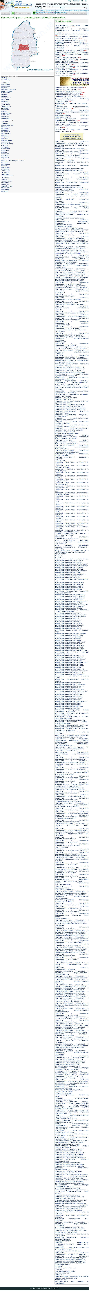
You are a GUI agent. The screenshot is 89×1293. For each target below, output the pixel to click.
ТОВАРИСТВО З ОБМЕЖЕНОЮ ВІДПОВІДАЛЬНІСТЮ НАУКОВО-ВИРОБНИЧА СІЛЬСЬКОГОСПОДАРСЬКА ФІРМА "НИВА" (71, 1057)
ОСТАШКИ (5, 147)
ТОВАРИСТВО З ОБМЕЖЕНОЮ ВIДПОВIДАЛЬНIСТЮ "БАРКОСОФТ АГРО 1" (71, 142)
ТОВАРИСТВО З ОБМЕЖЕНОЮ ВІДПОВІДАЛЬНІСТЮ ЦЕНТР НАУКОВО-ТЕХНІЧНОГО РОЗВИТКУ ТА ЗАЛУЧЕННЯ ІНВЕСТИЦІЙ (71, 195)
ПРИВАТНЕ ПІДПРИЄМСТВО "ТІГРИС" (67, 1064)
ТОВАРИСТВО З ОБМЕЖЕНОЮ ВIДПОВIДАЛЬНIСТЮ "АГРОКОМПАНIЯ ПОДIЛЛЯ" (71, 307)
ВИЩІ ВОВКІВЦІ (6, 91)
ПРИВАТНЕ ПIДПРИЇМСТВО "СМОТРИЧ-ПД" (69, 406)
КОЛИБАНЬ (5, 116)
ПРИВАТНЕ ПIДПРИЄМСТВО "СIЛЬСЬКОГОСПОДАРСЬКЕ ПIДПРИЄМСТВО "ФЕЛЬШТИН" (71, 1244)
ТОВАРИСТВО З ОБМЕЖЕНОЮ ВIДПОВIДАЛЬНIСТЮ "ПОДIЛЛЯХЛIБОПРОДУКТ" (71, 315)
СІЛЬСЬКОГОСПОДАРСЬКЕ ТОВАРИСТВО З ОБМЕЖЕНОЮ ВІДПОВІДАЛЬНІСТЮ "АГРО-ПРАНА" (71, 964)
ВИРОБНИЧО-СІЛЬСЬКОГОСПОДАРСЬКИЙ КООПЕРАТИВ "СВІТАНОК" (69, 1090)
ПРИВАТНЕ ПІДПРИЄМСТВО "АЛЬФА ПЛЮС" (70, 1062)
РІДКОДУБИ (5, 157)
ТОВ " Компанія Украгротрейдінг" (65, 1271)
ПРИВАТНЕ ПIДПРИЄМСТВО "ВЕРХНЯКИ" (69, 1210)
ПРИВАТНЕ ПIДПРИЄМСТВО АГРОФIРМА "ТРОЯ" (71, 1200)
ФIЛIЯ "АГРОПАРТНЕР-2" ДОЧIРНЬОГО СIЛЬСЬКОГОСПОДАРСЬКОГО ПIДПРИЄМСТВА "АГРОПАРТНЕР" (71, 541)
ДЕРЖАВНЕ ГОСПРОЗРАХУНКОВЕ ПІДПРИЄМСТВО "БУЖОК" (71, 1099)
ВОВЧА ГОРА (5, 93)
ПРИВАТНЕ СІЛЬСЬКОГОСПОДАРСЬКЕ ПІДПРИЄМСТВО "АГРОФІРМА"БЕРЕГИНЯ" (71, 429)
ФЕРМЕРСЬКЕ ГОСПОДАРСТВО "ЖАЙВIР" (69, 603)
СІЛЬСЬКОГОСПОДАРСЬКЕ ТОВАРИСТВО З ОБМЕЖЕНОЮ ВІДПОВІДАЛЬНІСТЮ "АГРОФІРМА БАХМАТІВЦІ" (71, 1005)
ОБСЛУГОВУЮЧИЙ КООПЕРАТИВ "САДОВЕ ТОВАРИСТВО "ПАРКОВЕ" (71, 1146)
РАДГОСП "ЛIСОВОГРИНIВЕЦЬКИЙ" (67, 433)
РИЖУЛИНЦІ (5, 164)
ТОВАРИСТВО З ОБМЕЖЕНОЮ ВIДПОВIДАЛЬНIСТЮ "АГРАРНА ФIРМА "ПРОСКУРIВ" (71, 173)
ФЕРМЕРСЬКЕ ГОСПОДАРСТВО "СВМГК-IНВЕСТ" (71, 671)
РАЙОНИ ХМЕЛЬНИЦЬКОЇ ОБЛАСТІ (13, 160)
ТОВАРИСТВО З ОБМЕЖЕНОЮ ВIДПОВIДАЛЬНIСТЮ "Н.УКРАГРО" (71, 875)
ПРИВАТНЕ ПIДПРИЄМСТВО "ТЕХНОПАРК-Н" (70, 1061)
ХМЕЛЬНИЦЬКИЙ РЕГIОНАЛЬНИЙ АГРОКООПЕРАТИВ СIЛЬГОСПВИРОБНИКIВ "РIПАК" (71, 754)
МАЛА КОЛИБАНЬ (7, 125)
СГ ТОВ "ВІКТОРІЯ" (61, 961)
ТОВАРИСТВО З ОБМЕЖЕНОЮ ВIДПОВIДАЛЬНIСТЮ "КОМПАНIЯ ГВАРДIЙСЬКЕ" (71, 849)
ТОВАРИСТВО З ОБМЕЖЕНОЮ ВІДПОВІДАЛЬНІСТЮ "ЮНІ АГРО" (71, 302)
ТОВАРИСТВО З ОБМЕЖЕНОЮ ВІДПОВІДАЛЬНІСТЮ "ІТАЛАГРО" (71, 863)
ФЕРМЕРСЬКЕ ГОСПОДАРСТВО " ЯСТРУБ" (69, 560)
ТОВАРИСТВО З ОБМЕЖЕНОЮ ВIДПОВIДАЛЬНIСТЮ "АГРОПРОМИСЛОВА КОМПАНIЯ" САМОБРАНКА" (71, 772)
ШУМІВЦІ (4, 191)
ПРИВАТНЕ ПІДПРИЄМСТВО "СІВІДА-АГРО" (69, 367)
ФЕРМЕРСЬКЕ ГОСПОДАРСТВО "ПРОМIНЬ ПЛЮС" (71, 662)
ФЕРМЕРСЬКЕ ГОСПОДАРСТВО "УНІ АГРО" (69, 1227)
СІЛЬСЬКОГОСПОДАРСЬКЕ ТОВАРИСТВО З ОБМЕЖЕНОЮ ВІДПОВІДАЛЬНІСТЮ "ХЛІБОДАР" (71, 1031)
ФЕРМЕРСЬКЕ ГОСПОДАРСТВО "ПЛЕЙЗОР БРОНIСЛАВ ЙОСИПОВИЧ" (71, 653)
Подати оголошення (22, 13)
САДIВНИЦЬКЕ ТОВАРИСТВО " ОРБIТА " (68, 93)
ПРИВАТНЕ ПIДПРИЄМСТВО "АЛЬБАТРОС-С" (70, 1152)
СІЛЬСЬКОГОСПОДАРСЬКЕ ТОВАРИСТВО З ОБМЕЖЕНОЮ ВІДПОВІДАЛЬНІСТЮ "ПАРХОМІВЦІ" (71, 290)
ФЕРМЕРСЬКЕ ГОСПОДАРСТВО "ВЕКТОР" (69, 589)
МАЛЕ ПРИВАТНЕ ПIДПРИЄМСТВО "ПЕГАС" (69, 1142)
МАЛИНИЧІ (5, 128)
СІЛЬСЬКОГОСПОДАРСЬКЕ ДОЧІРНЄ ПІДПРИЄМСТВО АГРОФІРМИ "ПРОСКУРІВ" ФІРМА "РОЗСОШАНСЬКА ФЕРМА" (71, 441)
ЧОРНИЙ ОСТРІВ (6, 186)
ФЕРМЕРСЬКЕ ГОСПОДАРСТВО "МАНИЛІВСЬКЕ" (71, 856)
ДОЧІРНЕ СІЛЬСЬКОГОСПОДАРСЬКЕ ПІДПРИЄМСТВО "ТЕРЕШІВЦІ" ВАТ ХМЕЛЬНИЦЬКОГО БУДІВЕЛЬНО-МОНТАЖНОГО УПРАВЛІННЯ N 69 (71, 1126)
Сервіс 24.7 (58, 1269)
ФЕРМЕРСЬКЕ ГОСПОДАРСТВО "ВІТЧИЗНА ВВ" (70, 1203)
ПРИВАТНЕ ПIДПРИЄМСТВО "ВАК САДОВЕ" (69, 1154)
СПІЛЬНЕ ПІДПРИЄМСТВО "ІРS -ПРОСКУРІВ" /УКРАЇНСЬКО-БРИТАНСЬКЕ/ (71, 534)
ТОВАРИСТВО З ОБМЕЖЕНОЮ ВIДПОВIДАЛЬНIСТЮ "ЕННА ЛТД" (71, 841)
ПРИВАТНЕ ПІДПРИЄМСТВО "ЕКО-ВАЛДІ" (69, 1173)
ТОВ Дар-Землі (59, 1275)
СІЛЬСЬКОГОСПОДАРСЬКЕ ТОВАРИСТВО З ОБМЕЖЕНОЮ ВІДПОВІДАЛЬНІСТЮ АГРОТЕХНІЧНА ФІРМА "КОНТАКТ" (71, 804)
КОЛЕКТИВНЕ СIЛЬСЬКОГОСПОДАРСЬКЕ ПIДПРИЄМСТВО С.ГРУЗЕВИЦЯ (71, 392)
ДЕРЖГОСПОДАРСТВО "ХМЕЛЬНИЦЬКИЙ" (69, 228)
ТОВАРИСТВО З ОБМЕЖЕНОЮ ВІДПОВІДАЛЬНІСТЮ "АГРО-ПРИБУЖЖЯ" (71, 941)
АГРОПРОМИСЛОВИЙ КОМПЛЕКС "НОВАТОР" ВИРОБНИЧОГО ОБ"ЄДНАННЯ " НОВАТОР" (71, 230)
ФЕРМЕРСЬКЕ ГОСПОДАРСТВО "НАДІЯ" (68, 644)
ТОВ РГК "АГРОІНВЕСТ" (63, 847)
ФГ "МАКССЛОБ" (60, 554)
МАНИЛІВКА (5, 130)
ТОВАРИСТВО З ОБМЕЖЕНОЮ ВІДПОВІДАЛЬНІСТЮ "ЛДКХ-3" (71, 295)
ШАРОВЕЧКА (5, 188)
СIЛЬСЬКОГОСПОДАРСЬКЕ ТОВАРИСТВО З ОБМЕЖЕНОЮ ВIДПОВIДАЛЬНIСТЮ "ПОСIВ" (71, 921)
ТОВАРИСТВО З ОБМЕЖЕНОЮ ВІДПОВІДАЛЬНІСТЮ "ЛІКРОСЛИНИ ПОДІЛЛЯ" (71, 1257)
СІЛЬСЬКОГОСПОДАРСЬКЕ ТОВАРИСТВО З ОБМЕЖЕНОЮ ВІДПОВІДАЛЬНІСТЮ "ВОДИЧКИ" (71, 977)
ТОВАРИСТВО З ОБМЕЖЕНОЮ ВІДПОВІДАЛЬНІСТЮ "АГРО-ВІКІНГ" (71, 319)
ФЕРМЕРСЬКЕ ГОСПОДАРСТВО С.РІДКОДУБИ (70, 720)
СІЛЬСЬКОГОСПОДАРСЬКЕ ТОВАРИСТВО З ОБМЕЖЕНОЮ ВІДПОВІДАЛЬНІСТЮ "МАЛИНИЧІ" (71, 1045)
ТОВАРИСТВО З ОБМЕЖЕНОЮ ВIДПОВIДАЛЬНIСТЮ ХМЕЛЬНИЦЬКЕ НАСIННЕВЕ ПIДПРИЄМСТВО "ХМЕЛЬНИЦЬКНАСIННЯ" (71, 222)
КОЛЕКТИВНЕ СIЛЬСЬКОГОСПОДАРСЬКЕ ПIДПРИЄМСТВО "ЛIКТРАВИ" (71, 1138)
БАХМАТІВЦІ (5, 84)
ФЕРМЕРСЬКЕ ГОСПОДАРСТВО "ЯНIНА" (68, 703)
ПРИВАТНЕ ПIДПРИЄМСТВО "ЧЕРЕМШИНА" (69, 1164)
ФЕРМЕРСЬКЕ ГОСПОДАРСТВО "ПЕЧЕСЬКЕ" (69, 649)
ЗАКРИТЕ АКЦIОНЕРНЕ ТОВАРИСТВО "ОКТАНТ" (71, 923)
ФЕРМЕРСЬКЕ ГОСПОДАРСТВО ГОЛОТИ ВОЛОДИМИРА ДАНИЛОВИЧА (71, 710)
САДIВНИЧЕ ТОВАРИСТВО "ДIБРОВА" (67, 95)
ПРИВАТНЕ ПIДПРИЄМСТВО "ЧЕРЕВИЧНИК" (70, 789)
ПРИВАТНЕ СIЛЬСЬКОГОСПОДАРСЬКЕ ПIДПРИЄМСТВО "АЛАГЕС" (71, 419)
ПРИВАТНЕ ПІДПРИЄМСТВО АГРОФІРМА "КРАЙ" (71, 1174)
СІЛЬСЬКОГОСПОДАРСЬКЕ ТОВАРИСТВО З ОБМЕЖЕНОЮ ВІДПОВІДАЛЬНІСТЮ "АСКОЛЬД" (71, 948)
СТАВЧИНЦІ (5, 169)
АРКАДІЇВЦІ (5, 82)
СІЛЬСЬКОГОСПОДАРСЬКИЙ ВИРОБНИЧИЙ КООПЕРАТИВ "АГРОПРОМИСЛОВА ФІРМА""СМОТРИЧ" (71, 446)
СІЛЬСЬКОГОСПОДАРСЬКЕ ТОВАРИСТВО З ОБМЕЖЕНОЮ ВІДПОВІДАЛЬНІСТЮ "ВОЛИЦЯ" (71, 985)
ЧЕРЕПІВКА (5, 183)
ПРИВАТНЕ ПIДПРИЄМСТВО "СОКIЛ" (67, 1195)
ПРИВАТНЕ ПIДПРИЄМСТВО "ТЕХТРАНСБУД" (70, 1196)
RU (86, 1)
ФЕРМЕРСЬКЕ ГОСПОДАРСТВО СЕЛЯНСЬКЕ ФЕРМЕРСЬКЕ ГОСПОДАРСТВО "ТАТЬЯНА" (71, 726)
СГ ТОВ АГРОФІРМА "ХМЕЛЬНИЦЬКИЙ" (68, 1001)
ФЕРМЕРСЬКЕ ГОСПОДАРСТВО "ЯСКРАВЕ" (69, 706)
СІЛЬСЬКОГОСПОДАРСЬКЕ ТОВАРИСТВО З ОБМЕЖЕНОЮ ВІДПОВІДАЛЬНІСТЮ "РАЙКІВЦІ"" (71, 892)
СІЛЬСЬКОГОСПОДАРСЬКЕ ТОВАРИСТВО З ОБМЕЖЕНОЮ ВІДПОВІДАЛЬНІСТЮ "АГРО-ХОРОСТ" (71, 1191)
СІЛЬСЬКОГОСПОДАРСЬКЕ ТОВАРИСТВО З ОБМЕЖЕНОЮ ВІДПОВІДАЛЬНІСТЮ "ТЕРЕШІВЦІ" (71, 1024)
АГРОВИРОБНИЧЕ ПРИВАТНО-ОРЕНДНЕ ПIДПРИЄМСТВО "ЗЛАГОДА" (71, 1185)
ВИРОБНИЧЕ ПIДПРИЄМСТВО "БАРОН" (68, 1066)
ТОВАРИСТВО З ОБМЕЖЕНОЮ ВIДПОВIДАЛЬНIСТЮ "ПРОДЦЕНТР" (71, 792)
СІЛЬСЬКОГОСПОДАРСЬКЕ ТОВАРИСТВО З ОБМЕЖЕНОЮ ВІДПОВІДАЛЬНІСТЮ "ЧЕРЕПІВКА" (71, 1038)
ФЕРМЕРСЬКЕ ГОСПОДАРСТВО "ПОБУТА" (69, 170)
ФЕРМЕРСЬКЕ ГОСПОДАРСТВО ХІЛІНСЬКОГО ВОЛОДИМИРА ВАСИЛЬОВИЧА (71, 729)
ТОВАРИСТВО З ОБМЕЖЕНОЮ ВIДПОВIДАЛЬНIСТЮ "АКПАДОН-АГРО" (71, 907)
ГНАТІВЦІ (4, 101)
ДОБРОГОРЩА (6, 106)
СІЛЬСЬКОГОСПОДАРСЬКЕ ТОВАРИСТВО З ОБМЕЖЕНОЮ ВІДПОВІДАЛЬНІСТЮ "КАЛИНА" (71, 347)
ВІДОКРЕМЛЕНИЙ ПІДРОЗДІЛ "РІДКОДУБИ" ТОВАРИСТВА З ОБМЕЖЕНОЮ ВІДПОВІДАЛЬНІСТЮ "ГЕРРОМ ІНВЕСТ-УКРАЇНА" (71, 1079)
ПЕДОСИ (4, 152)
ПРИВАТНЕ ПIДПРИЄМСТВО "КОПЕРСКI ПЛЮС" (71, 1261)
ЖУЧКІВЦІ (4, 108)
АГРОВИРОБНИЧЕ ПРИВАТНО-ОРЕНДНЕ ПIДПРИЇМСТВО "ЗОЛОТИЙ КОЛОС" (71, 1068)
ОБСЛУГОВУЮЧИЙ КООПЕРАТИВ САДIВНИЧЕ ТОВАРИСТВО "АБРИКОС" (71, 67)
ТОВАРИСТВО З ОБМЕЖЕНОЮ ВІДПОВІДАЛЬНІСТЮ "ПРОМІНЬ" (71, 1021)
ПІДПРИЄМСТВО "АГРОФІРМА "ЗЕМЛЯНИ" (69, 1149)
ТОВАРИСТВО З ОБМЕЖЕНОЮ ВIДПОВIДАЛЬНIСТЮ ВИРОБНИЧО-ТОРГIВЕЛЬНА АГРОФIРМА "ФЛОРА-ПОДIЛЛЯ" (71, 816)
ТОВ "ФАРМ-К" (60, 925)
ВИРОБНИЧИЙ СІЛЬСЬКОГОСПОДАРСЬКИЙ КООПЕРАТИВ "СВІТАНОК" (71, 1087)
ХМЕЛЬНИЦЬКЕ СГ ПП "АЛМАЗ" (65, 750)
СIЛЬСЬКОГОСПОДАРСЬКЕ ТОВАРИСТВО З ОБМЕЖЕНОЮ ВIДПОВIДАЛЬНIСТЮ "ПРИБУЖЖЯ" (71, 352)
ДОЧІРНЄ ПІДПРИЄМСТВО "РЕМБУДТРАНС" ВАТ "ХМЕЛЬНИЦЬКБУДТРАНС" (71, 1121)
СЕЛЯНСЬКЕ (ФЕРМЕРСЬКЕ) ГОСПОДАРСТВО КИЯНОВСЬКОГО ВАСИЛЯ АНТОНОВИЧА (71, 524)
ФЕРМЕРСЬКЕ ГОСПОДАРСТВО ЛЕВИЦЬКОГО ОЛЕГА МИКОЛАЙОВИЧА (71, 717)
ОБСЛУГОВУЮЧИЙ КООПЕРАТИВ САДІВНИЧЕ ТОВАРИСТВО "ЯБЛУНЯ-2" (71, 74)
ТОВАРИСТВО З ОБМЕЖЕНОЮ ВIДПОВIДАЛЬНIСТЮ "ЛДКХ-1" (71, 838)
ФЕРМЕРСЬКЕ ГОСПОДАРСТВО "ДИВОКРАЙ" (70, 598)
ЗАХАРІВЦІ (5, 110)
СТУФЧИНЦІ (5, 171)
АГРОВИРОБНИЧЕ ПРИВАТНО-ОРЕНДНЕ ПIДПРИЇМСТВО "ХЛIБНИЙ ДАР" (71, 375)
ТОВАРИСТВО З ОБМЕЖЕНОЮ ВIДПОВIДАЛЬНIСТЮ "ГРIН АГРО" (71, 799)
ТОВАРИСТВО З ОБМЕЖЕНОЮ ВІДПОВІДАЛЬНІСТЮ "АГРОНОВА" (71, 1014)
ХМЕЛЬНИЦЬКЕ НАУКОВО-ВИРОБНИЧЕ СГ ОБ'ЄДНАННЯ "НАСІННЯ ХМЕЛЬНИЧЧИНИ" (71, 748)
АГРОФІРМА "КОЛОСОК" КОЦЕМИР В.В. (68, 1071)
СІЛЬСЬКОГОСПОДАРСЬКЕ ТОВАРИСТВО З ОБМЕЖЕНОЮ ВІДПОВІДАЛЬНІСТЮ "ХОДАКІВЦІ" (71, 276)
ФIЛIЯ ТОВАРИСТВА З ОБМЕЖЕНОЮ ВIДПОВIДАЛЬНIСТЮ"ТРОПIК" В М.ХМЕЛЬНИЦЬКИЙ (71, 100)
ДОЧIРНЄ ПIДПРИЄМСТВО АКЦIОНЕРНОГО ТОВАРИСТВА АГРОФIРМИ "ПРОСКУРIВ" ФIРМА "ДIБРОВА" (71, 54)
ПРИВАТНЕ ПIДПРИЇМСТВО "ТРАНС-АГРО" (69, 370)
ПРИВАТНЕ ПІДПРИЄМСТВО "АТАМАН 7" (68, 1171)
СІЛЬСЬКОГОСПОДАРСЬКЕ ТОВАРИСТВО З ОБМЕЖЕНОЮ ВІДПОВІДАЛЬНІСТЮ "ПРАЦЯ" (71, 951)
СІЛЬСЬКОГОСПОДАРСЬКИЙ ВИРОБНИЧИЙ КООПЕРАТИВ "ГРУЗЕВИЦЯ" (71, 900)
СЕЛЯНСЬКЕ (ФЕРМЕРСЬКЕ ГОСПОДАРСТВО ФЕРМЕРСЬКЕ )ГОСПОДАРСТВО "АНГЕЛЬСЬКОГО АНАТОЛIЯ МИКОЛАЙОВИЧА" (71, 360)
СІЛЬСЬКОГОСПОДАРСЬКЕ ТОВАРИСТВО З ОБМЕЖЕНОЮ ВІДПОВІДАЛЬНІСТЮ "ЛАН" (71, 989)
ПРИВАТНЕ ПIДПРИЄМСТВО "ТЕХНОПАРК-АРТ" (71, 372)
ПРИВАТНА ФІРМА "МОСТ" (64, 399)
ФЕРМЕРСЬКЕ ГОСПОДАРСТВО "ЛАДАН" (68, 623)
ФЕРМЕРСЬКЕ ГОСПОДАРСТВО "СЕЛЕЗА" (69, 672)
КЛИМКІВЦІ (5, 115)
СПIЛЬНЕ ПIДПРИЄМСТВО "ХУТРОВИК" (68, 801)
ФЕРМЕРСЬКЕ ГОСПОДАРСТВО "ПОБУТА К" (69, 655)
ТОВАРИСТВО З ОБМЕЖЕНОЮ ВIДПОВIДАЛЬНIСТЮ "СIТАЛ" (71, 234)
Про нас (32, 1288)
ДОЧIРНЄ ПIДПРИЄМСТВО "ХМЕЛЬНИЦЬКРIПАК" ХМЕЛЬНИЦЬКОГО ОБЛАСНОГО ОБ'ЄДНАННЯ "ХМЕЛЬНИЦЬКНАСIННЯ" (71, 1111)
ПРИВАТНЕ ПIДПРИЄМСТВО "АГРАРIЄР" (68, 1151)
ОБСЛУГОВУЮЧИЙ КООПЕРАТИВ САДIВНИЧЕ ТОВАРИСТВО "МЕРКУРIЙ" (71, 70)
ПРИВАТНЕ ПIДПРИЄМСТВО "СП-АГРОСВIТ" (70, 218)
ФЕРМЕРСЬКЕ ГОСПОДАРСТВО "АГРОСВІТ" (69, 569)
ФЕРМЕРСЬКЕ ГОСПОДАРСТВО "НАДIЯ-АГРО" (70, 642)
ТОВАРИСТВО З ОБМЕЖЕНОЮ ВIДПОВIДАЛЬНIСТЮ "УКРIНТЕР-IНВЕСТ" (71, 203)
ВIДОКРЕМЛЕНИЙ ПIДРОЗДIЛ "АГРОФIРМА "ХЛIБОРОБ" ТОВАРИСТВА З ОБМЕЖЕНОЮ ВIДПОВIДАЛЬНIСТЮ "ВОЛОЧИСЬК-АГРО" (71, 1074)
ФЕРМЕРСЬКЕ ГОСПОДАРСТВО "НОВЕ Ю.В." (70, 645)
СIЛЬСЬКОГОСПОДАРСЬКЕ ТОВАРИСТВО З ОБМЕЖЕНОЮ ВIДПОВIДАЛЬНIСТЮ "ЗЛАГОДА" (71, 1017)
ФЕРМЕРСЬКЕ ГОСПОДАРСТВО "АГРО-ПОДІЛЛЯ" (71, 566)
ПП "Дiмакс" (59, 1266)
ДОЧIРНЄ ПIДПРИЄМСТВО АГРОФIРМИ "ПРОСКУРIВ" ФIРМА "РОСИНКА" (71, 119)
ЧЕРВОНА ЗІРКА (6, 181)
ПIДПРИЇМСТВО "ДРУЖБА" (64, 1049)
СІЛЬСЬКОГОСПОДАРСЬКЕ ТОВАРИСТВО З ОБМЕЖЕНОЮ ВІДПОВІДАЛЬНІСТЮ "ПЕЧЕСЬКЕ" (71, 934)
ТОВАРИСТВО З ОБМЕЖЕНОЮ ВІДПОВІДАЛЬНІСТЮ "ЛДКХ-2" (71, 927)
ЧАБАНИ (4, 179)
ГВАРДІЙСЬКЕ (6, 98)
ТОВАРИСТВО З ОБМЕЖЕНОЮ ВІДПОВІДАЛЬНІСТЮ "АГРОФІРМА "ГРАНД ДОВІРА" (71, 915)
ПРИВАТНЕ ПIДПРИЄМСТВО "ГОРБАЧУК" (68, 1156)
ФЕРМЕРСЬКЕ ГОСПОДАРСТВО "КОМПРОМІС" (70, 616)
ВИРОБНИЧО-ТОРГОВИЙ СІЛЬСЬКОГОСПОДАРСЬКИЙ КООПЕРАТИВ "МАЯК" (71, 1094)
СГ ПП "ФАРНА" (60, 460)
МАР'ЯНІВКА (5, 132)
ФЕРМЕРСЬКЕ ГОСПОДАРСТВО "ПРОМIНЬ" (69, 664)
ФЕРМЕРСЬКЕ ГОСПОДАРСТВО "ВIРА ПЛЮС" (70, 148)
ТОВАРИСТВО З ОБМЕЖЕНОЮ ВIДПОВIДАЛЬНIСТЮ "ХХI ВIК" (71, 780)
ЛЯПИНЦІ (4, 123)
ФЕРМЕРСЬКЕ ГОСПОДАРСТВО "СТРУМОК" (69, 686)
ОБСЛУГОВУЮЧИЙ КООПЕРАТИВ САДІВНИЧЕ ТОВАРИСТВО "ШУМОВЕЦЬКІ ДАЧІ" (71, 37)
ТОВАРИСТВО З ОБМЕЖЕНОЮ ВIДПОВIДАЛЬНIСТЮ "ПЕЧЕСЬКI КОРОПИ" (71, 50)
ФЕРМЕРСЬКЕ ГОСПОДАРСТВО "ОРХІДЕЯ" (69, 647)
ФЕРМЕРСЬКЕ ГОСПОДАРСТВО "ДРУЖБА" (69, 599)
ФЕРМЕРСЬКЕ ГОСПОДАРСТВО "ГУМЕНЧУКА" (70, 596)
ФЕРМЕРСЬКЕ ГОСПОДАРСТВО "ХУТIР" (68, 700)
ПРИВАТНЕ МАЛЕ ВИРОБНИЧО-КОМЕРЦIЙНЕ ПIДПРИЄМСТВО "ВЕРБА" (71, 402)
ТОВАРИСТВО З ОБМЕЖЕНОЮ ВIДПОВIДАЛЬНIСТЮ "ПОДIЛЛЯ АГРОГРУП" (71, 312)
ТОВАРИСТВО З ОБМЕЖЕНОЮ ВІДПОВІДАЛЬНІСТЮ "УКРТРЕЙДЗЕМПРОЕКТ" (71, 1253)
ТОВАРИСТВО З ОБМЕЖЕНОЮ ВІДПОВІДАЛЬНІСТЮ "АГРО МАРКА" (71, 844)
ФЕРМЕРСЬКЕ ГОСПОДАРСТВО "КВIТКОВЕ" (69, 606)
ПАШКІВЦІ (5, 150)
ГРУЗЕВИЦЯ (5, 103)
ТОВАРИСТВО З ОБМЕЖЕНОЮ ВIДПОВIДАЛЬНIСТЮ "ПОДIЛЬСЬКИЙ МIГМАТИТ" (71, 829)
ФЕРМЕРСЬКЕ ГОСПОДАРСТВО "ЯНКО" (68, 705)
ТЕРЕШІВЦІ (5, 172)
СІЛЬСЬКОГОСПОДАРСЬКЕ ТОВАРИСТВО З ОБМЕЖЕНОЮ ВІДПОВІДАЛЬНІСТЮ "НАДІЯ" (71, 273)
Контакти (38, 1288)
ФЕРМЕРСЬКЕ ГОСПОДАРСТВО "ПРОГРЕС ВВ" (70, 659)
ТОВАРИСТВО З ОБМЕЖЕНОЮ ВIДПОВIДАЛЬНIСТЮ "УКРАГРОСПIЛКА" (71, 809)
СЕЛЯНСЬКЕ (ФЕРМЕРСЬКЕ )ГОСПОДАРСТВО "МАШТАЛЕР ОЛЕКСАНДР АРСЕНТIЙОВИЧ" (71, 1180)
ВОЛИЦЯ (4, 96)
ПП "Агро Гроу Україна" (62, 1264)
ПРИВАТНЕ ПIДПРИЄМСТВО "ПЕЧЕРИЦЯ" (69, 88)
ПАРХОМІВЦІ (5, 149)
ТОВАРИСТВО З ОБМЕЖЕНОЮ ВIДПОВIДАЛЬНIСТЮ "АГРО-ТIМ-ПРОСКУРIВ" (71, 758)
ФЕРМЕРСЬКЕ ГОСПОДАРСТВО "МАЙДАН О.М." (71, 330)
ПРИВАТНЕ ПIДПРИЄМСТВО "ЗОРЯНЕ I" (68, 1251)
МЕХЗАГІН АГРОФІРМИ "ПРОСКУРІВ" (67, 1144)
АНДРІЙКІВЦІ (5, 79)
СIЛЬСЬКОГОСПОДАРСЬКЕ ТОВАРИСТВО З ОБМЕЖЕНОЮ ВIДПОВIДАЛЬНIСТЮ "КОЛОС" (71, 247)
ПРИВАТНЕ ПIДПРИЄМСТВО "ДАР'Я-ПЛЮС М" (70, 1157)
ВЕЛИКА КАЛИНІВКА (8, 89)
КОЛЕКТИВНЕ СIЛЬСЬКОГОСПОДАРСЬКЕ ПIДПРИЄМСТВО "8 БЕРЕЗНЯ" (71, 1131)
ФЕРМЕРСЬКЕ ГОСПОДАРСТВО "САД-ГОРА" (69, 187)
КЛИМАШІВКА (6, 113)
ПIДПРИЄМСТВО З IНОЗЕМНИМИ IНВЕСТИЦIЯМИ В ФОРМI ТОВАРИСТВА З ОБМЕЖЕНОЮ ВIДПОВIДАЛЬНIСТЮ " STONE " (71, 871)
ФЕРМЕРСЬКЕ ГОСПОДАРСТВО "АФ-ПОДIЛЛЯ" (70, 574)
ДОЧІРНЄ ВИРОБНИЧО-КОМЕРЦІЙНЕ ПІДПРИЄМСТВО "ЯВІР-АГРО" (71, 1116)
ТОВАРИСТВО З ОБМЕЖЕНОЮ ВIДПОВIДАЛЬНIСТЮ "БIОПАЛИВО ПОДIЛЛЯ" (71, 768)
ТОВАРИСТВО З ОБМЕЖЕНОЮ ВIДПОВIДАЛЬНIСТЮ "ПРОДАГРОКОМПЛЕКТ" (71, 356)
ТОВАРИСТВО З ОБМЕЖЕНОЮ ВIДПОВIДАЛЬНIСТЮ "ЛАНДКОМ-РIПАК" (71, 853)
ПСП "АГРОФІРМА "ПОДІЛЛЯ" (65, 432)
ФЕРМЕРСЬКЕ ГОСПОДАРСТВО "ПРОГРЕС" (69, 281)
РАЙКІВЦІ (4, 159)
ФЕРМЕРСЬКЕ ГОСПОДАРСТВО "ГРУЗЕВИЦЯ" (70, 1229)
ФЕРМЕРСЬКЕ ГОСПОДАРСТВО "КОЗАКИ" (69, 608)
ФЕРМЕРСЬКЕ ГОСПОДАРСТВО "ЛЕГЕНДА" (69, 625)
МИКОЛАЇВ (5, 138)
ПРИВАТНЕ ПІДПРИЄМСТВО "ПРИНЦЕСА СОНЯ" (71, 1230)
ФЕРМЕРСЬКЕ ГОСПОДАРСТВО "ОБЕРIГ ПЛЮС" (71, 157)
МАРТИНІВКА (6, 133)
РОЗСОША (4, 166)
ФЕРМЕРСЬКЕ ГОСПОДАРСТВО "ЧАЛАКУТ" (69, 40)
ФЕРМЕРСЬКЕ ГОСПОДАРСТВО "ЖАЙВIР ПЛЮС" (71, 601)
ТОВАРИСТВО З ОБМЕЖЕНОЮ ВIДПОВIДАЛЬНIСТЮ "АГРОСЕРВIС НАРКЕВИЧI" (71, 904)
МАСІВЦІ (4, 135)
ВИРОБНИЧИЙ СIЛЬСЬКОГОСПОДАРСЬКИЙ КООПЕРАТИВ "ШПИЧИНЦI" (71, 1248)
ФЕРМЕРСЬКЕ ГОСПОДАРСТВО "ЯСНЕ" (68, 708)
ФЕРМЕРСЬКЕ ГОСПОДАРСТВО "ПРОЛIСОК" (69, 369)
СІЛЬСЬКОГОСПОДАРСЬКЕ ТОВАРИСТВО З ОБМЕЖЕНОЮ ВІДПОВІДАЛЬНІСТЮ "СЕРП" (71, 992)
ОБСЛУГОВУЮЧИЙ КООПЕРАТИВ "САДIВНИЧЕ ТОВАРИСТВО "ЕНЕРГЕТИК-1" (71, 60)
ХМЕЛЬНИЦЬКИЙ (7, 176)
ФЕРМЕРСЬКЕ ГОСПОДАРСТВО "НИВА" (68, 186)
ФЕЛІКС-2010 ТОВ (61, 1280)
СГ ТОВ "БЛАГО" (60, 342)
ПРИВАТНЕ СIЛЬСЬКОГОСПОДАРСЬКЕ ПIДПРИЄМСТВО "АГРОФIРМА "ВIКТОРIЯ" (71, 1177)
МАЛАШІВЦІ (5, 127)
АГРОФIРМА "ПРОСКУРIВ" (64, 226)
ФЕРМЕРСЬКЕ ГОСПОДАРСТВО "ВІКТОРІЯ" (69, 584)
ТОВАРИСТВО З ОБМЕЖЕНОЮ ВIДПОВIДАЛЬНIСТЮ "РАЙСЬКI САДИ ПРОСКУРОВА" (71, 45)
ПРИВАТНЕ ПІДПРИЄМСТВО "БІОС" (67, 91)
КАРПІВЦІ (4, 111)
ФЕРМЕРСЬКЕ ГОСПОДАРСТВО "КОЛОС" (68, 613)
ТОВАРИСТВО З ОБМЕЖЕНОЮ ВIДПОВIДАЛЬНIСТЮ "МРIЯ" (71, 159)
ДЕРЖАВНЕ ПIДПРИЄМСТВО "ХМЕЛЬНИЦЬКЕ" (71, 34)
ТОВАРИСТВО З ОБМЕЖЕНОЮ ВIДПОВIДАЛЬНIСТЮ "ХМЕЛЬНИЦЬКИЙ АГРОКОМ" (71, 179)
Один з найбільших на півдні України (72, 136)
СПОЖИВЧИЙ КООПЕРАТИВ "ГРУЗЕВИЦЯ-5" (69, 42)
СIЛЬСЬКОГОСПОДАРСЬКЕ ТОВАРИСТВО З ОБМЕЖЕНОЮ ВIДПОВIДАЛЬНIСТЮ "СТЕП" (71, 269)
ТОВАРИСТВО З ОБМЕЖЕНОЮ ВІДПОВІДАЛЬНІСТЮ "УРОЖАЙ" (71, 344)
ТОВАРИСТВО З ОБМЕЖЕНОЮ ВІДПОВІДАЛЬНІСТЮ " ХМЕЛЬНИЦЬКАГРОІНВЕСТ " (71, 887)
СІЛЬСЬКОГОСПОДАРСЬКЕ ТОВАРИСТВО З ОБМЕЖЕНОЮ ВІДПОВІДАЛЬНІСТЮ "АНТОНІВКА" (71, 338)
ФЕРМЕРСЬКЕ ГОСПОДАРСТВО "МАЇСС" (68, 627)
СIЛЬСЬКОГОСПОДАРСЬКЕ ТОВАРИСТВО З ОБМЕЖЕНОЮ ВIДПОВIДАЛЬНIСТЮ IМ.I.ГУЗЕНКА (71, 981)
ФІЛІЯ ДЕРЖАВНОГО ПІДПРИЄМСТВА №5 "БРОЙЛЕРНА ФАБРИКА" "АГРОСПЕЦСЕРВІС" (71, 551)
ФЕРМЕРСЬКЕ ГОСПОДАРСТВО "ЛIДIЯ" (68, 621)
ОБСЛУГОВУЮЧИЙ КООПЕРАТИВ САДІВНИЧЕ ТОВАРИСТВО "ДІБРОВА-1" (71, 123)
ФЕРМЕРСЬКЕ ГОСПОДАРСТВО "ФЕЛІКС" (69, 696)
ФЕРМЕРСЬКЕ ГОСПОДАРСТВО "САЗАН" (68, 667)
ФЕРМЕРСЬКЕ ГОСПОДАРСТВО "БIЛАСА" (68, 1202)
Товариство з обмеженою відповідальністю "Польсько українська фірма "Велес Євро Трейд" (71, 1277)
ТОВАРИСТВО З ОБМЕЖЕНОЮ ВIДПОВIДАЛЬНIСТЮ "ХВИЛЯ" (71, 968)
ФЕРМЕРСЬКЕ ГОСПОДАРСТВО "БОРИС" (68, 576)
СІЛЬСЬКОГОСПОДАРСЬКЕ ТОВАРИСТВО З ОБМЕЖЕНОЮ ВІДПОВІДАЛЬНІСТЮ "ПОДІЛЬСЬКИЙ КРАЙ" (71, 972)
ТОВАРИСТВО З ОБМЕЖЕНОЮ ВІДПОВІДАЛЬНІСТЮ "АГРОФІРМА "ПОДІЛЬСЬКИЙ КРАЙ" (71, 323)
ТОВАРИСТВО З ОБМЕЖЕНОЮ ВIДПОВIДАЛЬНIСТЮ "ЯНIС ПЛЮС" (71, 866)
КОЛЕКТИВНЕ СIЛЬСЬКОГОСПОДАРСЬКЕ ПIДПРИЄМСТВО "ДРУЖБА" (71, 1134)
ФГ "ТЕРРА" (58, 557)
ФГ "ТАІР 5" (58, 555)
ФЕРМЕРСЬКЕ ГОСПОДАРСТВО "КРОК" (68, 618)
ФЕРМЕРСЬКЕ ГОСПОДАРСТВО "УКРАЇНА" (69, 694)
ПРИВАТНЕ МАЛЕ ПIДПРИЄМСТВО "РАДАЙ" (69, 404)
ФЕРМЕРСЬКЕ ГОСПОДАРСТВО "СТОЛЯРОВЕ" (70, 684)
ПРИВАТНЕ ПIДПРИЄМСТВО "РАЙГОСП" (68, 1208)
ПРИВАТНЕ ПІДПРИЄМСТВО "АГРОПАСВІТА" (70, 304)
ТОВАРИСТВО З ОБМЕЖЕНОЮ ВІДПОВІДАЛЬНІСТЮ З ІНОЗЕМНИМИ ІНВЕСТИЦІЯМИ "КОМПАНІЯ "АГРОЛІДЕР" (71, 879)
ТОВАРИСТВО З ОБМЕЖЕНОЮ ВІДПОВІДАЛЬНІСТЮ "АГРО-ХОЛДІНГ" (71, 944)
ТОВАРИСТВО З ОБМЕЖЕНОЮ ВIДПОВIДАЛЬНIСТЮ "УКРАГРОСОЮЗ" (71, 154)
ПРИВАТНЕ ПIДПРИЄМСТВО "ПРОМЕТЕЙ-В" (69, 1047)
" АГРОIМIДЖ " (60, 331)
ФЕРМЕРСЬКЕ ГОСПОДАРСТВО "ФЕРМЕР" (69, 698)
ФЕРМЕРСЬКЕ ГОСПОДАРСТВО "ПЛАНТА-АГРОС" (71, 650)
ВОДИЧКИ (4, 94)
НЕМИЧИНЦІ (5, 142)
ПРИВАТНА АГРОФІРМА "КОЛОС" (66, 398)
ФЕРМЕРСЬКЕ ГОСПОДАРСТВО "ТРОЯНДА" (69, 693)
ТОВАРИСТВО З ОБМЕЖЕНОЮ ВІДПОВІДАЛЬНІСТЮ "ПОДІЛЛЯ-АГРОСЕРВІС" (71, 761)
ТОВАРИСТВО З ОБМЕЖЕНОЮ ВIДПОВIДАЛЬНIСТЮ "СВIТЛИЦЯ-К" (71, 911)
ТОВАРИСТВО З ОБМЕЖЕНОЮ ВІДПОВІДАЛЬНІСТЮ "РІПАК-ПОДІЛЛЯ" (71, 283)
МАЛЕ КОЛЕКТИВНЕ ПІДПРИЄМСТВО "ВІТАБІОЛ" (71, 1141)
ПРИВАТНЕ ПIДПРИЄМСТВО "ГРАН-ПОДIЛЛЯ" (70, 1259)
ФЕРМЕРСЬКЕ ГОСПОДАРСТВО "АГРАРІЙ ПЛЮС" (71, 564)
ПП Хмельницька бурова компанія (65, 1268)
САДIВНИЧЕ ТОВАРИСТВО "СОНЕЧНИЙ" (68, 96)
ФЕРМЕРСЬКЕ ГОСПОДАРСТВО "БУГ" (67, 577)
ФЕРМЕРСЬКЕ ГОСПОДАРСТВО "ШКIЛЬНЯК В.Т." (71, 701)
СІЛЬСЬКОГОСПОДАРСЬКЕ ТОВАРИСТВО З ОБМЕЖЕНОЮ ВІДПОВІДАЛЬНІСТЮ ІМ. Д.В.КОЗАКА (71, 833)
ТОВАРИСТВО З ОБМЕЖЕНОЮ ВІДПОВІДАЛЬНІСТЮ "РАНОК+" (71, 955)
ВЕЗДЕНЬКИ (5, 88)
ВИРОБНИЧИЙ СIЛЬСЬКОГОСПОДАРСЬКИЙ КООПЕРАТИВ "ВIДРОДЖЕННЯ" (71, 1084)
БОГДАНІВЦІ (5, 86)
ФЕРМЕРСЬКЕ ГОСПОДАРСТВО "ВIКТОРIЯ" (69, 582)
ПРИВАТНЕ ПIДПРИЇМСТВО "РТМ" (66, 89)
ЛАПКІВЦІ (4, 121)
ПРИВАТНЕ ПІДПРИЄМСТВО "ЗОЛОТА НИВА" (70, 409)
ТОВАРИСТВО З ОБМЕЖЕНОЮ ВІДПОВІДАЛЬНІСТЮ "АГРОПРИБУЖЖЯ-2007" (71, 1206)
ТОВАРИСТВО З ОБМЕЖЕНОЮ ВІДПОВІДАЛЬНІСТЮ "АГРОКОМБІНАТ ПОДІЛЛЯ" (71, 812)
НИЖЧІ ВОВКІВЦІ (7, 143)
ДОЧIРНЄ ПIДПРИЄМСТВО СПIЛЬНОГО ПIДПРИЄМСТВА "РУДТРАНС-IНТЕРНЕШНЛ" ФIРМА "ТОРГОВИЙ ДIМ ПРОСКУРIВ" (71, 382)
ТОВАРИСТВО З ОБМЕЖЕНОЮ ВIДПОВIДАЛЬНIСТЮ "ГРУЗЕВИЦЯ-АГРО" (71, 777)
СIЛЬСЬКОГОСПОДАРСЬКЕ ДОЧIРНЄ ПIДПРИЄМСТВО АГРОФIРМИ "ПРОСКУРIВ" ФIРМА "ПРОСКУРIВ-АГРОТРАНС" (71, 436)
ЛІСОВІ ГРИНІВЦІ (7, 120)
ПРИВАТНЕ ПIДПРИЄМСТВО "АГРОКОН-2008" (70, 1263)
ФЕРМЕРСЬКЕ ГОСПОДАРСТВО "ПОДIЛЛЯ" (69, 657)
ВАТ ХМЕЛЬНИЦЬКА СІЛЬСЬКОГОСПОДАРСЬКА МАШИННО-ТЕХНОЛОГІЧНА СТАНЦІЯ (71, 252)
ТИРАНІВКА (5, 174)
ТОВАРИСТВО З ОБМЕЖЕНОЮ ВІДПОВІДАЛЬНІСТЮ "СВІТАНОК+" (71, 958)
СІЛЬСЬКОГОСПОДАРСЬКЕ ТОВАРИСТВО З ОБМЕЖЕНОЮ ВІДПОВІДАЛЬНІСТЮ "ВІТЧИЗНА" (71, 241)
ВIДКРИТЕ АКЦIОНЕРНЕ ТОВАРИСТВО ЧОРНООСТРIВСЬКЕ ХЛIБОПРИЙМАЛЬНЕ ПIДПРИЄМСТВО (71, 265)
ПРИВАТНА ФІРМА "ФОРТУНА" (65, 1198)
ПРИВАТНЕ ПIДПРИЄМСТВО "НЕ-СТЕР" (68, 1163)
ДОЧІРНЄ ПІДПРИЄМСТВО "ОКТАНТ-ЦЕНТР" (70, 250)
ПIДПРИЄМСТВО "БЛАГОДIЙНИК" (66, 1232)
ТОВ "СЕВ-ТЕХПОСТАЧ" (63, 1273)
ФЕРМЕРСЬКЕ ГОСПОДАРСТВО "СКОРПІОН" (69, 674)
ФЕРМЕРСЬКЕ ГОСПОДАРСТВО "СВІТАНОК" (69, 669)
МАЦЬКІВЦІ (5, 137)
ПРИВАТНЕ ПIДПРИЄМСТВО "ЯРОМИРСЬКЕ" (70, 1166)
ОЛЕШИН (4, 145)
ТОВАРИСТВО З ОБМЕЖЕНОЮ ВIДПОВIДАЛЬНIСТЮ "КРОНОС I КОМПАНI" (71, 237)
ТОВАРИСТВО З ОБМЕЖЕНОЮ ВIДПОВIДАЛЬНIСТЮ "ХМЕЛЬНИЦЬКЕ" (71, 298)
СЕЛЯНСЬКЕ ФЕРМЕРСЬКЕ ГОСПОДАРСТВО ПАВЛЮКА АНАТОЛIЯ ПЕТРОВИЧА (71, 531)
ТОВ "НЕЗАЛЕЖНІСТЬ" (62, 918)
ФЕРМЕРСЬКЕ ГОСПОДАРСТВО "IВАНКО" (69, 562)
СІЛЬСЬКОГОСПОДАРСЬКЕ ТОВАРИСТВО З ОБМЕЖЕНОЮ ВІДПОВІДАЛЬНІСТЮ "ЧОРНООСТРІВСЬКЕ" (71, 1010)
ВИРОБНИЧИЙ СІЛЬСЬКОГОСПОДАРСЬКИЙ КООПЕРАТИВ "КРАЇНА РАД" (71, 378)
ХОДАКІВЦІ (5, 177)
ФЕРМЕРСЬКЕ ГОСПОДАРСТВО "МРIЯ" (68, 638)
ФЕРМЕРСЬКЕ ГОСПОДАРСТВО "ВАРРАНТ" (69, 588)
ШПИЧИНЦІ (5, 189)
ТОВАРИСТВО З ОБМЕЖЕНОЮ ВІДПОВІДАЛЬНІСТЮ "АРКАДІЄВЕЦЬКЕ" (71, 334)
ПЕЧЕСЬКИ (5, 154)
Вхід (69, 1)
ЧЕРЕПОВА (5, 184)
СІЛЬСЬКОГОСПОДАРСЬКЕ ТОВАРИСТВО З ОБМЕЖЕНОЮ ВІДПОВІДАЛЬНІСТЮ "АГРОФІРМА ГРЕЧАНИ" (71, 859)
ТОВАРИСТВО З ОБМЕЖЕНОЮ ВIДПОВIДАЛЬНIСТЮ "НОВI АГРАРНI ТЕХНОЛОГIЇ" (71, 207)
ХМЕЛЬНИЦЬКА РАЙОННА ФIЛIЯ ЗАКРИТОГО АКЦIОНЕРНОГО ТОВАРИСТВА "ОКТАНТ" (71, 736)
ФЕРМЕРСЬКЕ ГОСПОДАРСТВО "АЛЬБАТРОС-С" (71, 571)
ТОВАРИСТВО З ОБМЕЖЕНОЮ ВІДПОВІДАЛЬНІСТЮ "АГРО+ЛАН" (71, 537)
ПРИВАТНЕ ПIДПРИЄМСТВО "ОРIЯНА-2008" (69, 788)
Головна (5, 13)
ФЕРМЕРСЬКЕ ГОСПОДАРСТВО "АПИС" (68, 572)
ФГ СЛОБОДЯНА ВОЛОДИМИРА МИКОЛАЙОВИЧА (71, 559)
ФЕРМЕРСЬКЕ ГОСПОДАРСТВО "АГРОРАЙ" (69, 567)
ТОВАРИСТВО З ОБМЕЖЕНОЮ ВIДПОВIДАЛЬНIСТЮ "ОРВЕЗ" (71, 1034)
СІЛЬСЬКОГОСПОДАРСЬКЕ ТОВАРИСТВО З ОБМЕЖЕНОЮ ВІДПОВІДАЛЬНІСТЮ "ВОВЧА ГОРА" (71, 825)
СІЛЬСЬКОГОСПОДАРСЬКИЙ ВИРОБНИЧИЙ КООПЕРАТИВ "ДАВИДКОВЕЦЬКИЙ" (71, 451)
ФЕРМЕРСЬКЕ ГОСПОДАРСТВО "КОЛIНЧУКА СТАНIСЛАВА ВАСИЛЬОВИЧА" (71, 610)
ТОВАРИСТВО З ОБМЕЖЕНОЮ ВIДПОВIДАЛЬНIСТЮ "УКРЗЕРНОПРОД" (71, 327)
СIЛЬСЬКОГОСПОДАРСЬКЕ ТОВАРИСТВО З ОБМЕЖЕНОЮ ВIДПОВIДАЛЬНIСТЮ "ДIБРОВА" (71, 995)
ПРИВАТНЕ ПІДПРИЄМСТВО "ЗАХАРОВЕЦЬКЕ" (70, 408)
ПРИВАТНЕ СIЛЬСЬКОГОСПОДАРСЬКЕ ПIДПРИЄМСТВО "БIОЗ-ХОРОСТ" (71, 212)
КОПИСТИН (5, 118)
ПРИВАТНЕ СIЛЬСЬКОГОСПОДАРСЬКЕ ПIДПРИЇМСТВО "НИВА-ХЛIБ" (71, 425)
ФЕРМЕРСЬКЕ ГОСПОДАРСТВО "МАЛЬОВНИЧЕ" (71, 633)
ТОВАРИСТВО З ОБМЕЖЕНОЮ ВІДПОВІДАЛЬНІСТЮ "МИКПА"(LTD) (71, 821)
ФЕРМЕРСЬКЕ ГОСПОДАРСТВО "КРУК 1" (68, 620)
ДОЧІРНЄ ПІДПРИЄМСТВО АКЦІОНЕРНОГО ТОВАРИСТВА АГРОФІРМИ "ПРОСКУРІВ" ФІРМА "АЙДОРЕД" (71, 387)
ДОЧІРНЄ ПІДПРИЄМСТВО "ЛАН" (66, 1118)
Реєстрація (76, 1)
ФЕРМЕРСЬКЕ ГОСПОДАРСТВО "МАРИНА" (69, 635)
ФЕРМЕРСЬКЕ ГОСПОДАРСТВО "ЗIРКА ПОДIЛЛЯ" (71, 605)
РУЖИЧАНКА (5, 167)
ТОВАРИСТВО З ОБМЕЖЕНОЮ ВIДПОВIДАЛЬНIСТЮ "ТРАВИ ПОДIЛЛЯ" (71, 151)
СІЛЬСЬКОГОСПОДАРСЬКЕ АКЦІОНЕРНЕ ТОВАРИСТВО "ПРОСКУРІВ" (71, 190)
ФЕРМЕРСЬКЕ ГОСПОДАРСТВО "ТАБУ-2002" (69, 689)
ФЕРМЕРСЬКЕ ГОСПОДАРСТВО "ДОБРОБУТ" (70, 279)
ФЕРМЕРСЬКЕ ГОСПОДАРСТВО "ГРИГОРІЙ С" (70, 594)
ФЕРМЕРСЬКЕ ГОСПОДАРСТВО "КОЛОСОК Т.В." (71, 615)
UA (82, 1)
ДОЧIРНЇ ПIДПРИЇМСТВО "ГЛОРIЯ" (66, 57)
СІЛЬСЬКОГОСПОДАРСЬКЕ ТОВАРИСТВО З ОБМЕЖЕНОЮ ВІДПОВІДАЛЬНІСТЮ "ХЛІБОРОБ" (71, 286)
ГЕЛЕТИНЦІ (5, 99)
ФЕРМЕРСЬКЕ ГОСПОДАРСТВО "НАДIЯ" (68, 640)
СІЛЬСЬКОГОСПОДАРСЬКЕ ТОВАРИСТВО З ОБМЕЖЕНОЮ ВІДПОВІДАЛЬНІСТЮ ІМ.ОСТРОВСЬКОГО (71, 896)
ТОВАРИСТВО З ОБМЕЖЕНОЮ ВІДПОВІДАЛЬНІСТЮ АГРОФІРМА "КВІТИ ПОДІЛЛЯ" (71, 30)
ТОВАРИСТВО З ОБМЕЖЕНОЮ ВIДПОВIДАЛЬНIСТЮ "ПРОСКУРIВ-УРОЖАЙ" (71, 795)
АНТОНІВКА (5, 81)
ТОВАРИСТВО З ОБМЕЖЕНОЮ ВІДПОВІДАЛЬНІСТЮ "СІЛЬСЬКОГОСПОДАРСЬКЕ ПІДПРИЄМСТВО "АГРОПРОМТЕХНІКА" (71, 784)
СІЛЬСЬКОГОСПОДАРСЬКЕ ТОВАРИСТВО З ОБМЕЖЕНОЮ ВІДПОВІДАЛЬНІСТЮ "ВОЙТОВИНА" (71, 1052)
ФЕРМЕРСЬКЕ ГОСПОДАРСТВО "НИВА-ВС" (69, 169)
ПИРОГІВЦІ (5, 155)
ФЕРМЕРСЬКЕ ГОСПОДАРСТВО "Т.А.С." (68, 688)
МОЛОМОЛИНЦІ (6, 140)
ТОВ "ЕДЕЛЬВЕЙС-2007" (63, 1241)
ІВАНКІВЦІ (5, 77)
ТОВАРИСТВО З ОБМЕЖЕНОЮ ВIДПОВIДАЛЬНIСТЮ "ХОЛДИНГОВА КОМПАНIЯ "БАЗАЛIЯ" (71, 112)
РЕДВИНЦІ (4, 162)
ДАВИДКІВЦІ (5, 104)
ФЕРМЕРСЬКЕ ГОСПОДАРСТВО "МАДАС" (68, 628)
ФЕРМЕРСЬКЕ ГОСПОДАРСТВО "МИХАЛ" (69, 637)
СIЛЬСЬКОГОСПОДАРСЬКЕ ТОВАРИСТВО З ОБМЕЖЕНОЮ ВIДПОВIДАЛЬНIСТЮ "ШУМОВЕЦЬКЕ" (71, 1223)
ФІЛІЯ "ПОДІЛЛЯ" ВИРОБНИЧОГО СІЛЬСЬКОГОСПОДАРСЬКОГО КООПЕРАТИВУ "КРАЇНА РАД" (71, 547)
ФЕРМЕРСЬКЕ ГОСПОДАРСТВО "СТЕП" (68, 683)
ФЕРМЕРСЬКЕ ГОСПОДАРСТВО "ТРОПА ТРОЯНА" (71, 691)
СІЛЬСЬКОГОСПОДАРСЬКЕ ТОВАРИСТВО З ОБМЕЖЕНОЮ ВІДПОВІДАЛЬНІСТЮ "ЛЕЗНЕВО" (71, 931)
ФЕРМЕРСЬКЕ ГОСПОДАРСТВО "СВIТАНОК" (69, 1183)
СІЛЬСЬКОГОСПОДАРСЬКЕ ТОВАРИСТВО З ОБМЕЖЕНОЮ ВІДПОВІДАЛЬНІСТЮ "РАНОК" (71, 999)
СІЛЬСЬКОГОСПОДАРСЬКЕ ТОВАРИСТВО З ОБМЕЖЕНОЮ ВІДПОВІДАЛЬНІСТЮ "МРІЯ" (71, 1028)
